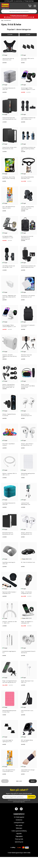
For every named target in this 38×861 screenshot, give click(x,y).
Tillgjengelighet (19, 836)
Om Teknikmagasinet (19, 817)
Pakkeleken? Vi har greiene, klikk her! (19, 15)
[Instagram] (21, 808)
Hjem (2, 20)
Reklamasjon (19, 828)
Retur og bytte (19, 825)
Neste (33, 781)
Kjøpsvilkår (19, 833)
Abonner (31, 797)
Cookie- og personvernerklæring (18, 831)
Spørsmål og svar (19, 842)
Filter (10, 34)
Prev (4, 781)
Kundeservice (19, 820)
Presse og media (19, 839)
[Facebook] (16, 808)
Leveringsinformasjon (19, 822)
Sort (28, 34)
